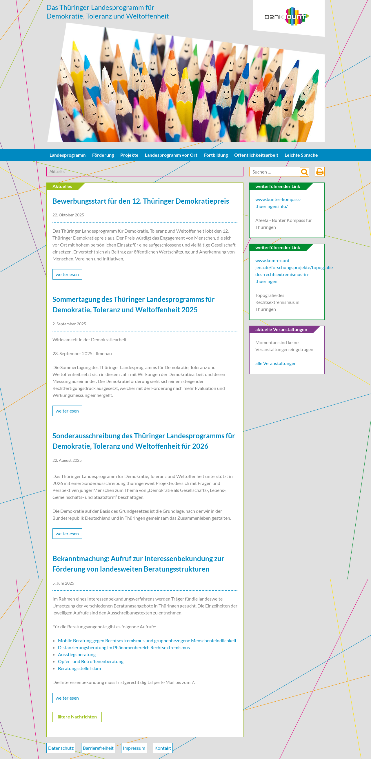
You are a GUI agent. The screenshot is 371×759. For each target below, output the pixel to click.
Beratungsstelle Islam (79, 668)
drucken (320, 171)
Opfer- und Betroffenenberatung (90, 661)
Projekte (129, 155)
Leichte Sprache (301, 155)
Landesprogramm (68, 155)
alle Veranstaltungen (276, 363)
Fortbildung (216, 155)
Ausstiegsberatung (77, 654)
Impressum (134, 748)
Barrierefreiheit (98, 748)
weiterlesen (67, 274)
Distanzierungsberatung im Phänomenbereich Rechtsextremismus (124, 647)
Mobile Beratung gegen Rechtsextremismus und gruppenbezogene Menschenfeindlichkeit (147, 640)
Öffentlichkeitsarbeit (256, 155)
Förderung (103, 155)
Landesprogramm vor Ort (171, 155)
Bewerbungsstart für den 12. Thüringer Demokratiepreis (140, 201)
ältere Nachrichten (77, 716)
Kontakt (162, 748)
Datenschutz (61, 748)
